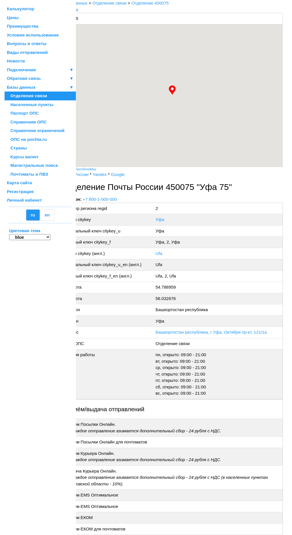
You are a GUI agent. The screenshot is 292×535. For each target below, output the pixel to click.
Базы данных (21, 87)
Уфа (171, 219)
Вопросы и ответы (26, 43)
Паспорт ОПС (23, 113)
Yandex (118, 174)
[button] (181, 90)
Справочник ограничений (35, 130)
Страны (17, 147)
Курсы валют (22, 156)
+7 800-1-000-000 (119, 199)
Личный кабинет (24, 200)
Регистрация (20, 191)
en (47, 214)
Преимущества (22, 26)
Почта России (94, 174)
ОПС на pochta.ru (27, 139)
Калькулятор (20, 8)
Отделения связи (27, 95)
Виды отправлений (27, 52)
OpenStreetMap (104, 169)
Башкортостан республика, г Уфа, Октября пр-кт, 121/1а (222, 332)
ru (33, 214)
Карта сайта (19, 182)
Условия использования (32, 35)
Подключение (40, 70)
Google (136, 174)
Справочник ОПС (27, 121)
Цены (13, 17)
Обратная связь (40, 78)
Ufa (170, 253)
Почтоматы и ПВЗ (27, 174)
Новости (16, 60)
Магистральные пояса (32, 165)
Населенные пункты (30, 104)
